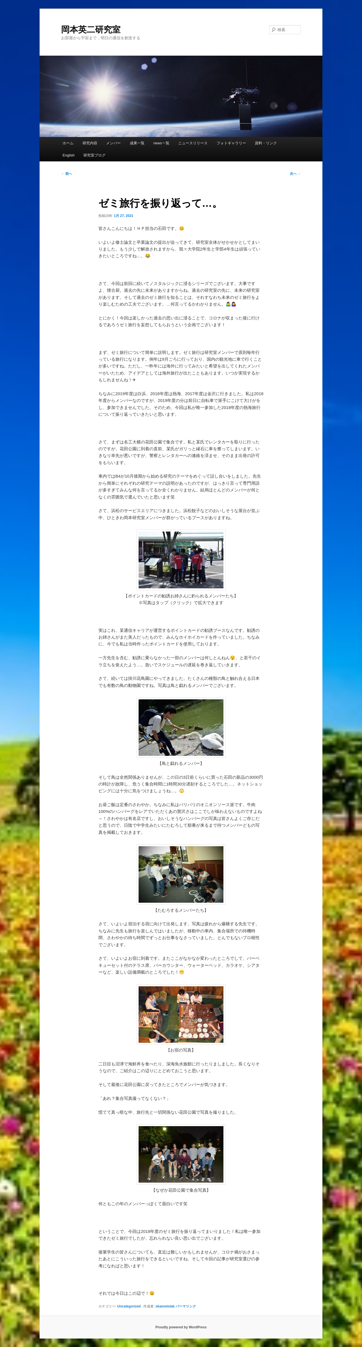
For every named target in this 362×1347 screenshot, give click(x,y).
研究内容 (90, 143)
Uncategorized (129, 1306)
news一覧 (161, 143)
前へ (66, 174)
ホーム (68, 143)
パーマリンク (186, 1306)
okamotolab (165, 1306)
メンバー (113, 143)
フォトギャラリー (231, 143)
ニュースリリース (193, 143)
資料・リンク (266, 143)
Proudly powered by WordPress (180, 1327)
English (69, 155)
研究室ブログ (94, 155)
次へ (295, 174)
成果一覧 (137, 143)
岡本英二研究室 (90, 29)
